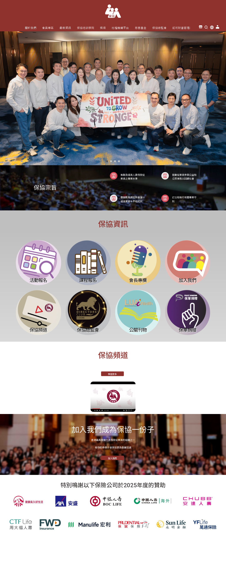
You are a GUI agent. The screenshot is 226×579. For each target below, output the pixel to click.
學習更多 (112, 374)
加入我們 (112, 458)
